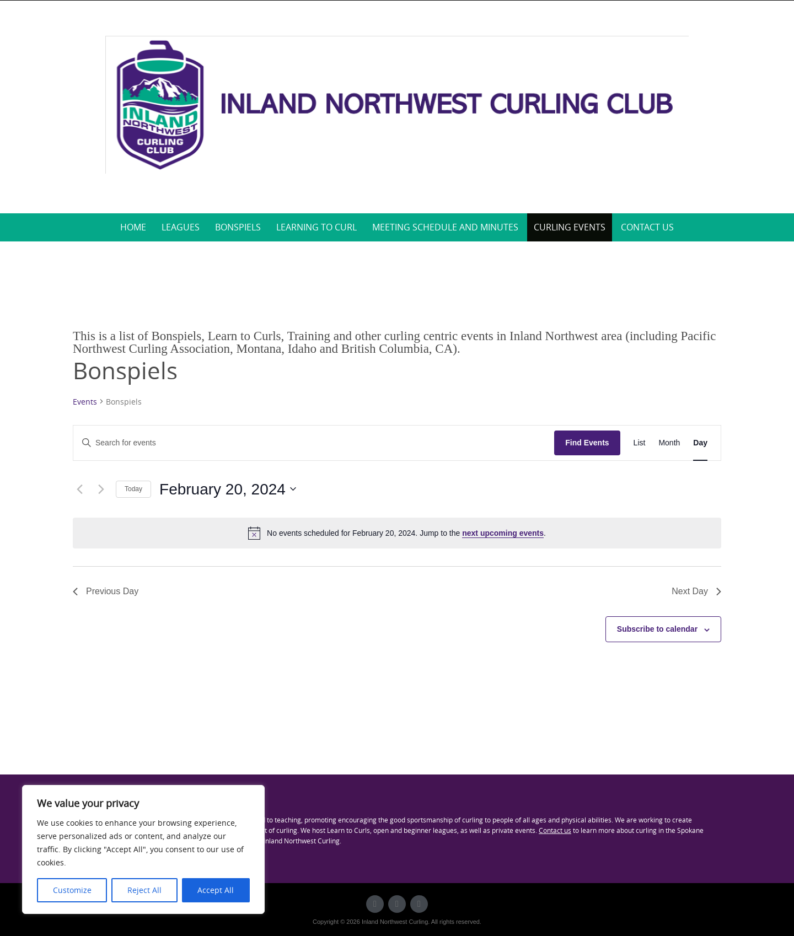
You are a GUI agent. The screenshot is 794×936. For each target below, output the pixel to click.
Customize (72, 890)
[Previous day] (79, 489)
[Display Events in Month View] (669, 443)
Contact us (555, 830)
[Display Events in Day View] (700, 443)
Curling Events (569, 227)
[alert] (397, 533)
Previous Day (105, 591)
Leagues (181, 227)
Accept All (215, 890)
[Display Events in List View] (640, 443)
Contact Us (647, 227)
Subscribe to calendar (657, 629)
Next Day (696, 591)
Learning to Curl (316, 227)
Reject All (144, 890)
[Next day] (101, 489)
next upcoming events (503, 533)
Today (133, 489)
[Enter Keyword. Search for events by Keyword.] (313, 443)
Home (133, 227)
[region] (143, 849)
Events (85, 401)
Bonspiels (238, 227)
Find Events (587, 442)
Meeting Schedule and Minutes (445, 227)
